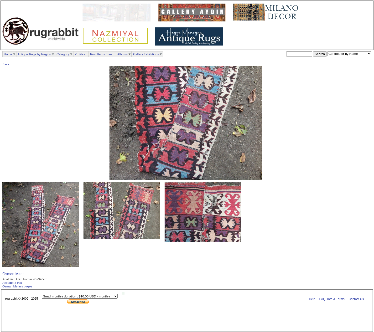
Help (312, 299)
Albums (122, 54)
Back (5, 64)
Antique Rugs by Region (34, 54)
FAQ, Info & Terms (332, 299)
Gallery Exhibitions (146, 54)
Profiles (80, 54)
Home (8, 54)
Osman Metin (13, 274)
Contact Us (356, 299)
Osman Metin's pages (17, 286)
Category (63, 54)
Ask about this (12, 283)
